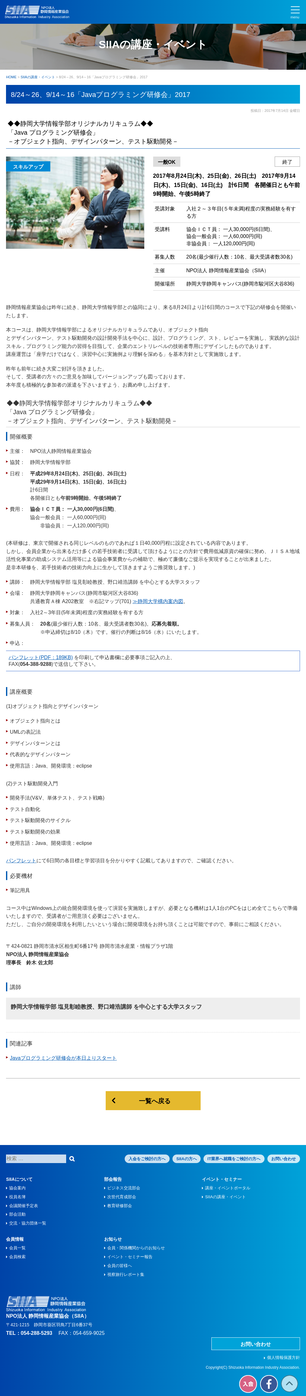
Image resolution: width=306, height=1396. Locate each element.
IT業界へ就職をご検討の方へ (234, 1158)
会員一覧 (17, 1247)
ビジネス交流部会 (123, 1188)
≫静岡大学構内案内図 (158, 601)
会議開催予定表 (23, 1205)
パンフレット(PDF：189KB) (41, 657)
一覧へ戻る (155, 1100)
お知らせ (113, 1239)
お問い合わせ (283, 1158)
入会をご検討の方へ (146, 1158)
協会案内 (17, 1188)
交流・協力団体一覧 (27, 1223)
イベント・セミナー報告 (130, 1256)
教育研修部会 (119, 1205)
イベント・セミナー (222, 1179)
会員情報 (15, 1239)
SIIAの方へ (186, 1158)
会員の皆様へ (119, 1265)
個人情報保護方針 (283, 1357)
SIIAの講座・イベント (225, 1196)
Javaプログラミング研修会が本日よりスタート (63, 1058)
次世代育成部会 (121, 1196)
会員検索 (17, 1256)
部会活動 (17, 1214)
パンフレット (21, 860)
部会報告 (113, 1179)
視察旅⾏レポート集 (125, 1274)
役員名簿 (17, 1196)
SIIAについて (19, 1179)
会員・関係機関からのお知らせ (136, 1247)
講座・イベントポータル (227, 1188)
